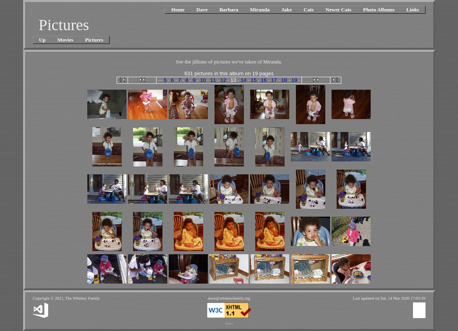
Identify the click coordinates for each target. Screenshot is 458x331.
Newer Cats (339, 10)
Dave (202, 10)
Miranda (260, 10)
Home (177, 10)
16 (264, 80)
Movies (66, 40)
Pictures (94, 40)
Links (412, 10)
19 (294, 80)
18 (284, 80)
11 (213, 80)
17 (274, 80)
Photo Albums (379, 10)
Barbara (228, 10)
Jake (286, 10)
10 (203, 80)
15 (254, 80)
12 (223, 80)
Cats (309, 10)
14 (244, 80)
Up (42, 40)
